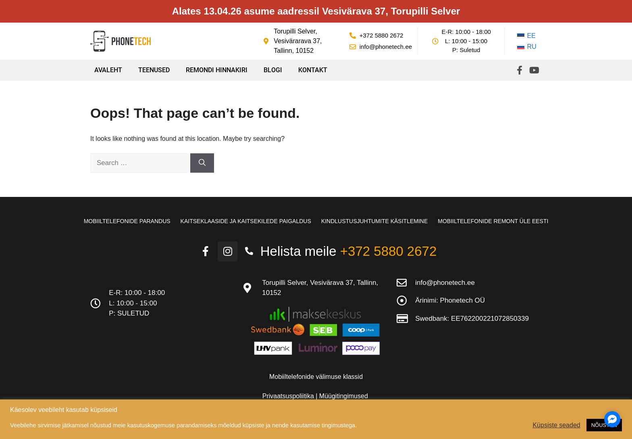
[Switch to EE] (527, 36)
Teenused (154, 70)
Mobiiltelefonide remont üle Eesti (493, 221)
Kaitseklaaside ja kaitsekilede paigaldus (246, 221)
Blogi (273, 70)
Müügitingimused (343, 396)
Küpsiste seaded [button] (556, 425)
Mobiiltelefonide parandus (127, 221)
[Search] (202, 163)
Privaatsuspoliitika (289, 396)
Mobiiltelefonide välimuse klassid (316, 376)
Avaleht (108, 70)
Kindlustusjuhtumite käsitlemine (374, 221)
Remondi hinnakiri (216, 70)
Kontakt (312, 70)
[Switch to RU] (527, 47)
